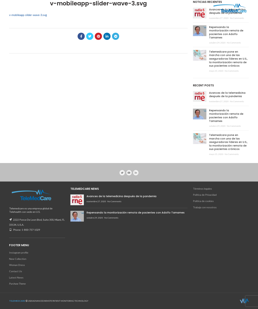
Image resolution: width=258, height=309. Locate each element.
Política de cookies (203, 201)
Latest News (16, 277)
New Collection (17, 258)
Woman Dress (17, 264)
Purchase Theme (17, 283)
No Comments (237, 18)
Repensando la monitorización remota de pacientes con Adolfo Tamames (226, 32)
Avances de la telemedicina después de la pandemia (227, 94)
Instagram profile (18, 252)
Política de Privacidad (205, 194)
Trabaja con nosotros (205, 207)
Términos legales (202, 188)
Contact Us (15, 271)
